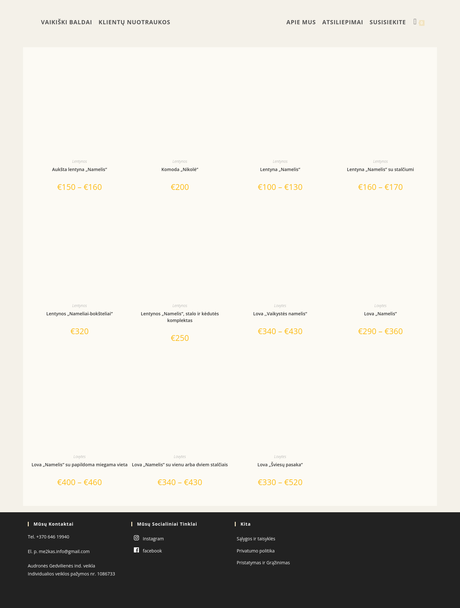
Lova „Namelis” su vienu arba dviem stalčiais (180, 465)
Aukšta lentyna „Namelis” (79, 169)
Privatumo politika (256, 551)
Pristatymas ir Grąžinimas (263, 562)
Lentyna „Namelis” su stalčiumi (380, 169)
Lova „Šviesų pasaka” (280, 465)
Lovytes (280, 305)
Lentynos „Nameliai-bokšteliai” (79, 314)
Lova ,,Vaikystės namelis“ (280, 314)
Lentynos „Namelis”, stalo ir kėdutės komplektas (180, 317)
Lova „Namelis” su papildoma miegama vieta (80, 465)
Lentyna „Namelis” (280, 169)
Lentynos (79, 161)
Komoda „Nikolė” (179, 169)
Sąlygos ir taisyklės (256, 539)
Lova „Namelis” (380, 314)
